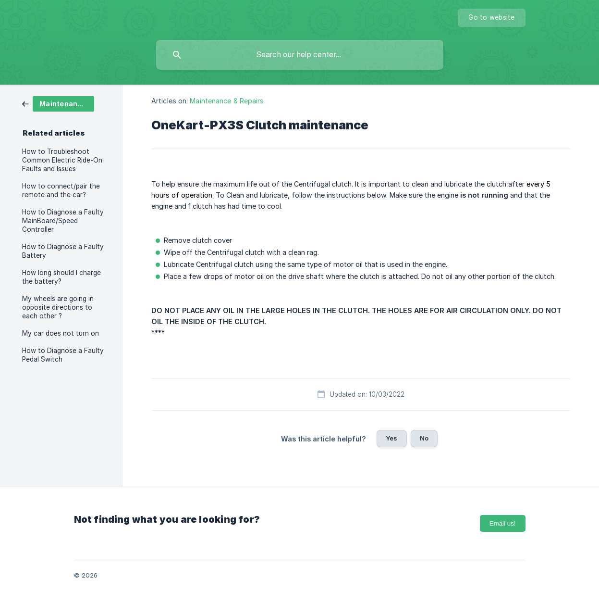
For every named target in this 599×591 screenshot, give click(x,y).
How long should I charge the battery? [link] (61, 277)
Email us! (502, 523)
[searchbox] (299, 55)
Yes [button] (391, 438)
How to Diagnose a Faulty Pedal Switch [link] (63, 355)
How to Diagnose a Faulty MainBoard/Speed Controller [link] (63, 220)
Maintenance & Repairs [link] (227, 101)
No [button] (424, 438)
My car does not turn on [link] (60, 333)
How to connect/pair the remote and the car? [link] (61, 190)
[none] (491, 18)
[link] (58, 103)
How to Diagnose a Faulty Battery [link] (63, 251)
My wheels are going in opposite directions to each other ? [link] (58, 307)
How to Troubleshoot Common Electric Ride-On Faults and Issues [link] (62, 160)
